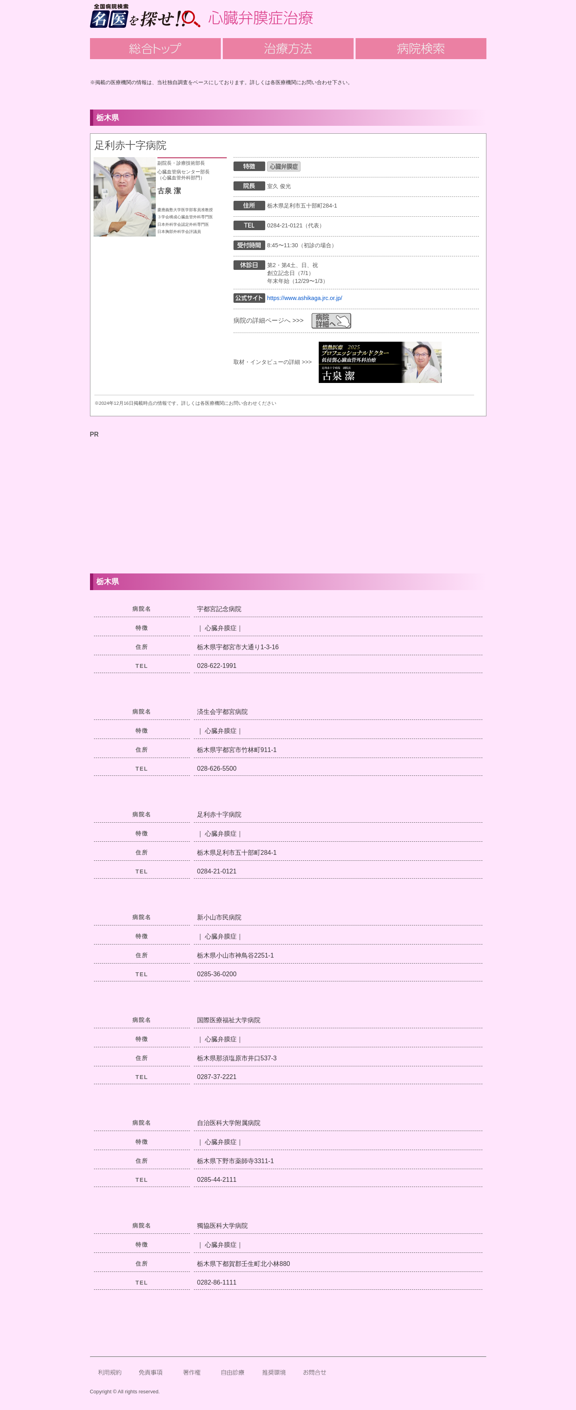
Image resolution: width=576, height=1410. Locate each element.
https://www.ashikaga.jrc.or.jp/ (305, 298)
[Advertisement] (288, 496)
